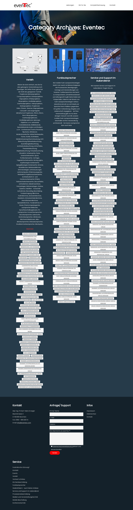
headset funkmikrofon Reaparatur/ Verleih (29, 283)
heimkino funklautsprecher (66, 237)
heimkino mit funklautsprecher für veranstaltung (66, 241)
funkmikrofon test (103, 182)
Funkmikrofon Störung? (21, 467)
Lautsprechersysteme (23, 300)
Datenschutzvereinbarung (62, 446)
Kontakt (90, 417)
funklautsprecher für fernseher (66, 200)
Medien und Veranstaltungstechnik (25, 497)
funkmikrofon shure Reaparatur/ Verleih (30, 276)
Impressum (91, 411)
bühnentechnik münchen (103, 114)
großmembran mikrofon (29, 279)
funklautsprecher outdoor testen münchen (66, 222)
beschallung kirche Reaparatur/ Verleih (103, 109)
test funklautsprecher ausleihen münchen (66, 286)
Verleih (30, 79)
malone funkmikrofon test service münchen (103, 218)
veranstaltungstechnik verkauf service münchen (103, 302)
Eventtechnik (23, 257)
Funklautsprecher (66, 77)
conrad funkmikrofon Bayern (103, 117)
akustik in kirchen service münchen (103, 96)
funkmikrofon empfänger (103, 156)
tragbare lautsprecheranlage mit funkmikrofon (103, 284)
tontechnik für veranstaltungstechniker (29, 358)
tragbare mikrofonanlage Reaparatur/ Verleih (30, 370)
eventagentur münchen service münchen (103, 132)
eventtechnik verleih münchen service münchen (103, 139)
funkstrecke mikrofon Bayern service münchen (103, 186)
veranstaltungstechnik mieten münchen (30, 384)
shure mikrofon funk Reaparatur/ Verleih (103, 265)
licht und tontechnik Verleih (103, 208)
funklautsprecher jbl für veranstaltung (66, 208)
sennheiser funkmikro (29, 339)
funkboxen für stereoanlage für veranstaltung (66, 170)
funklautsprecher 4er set (66, 182)
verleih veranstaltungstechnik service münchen (103, 307)
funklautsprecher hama (66, 205)
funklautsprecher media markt (66, 216)
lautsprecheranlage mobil (30, 297)
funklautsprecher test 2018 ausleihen (66, 229)
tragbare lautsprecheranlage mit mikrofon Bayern (30, 365)
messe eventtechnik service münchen (103, 222)
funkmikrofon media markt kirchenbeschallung (30, 267)
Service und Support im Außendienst (103, 79)
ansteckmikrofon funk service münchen (103, 98)
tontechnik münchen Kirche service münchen (103, 277)
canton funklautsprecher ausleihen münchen (66, 149)
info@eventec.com (24, 423)
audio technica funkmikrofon (103, 101)
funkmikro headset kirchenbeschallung (103, 151)
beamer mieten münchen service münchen (103, 104)
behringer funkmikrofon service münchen (103, 106)
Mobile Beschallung (20, 500)
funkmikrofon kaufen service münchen (103, 169)
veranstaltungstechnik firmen (30, 381)
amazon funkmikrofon (29, 234)
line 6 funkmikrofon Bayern (30, 310)
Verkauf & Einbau (19, 479)
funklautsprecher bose (66, 192)
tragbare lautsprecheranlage (30, 361)
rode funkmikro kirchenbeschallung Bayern (30, 330)
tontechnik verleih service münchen (103, 280)
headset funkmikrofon (103, 190)
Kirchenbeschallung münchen (103, 193)
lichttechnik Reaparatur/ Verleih (30, 308)
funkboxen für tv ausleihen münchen (66, 174)
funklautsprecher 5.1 (66, 185)
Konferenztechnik (30, 292)
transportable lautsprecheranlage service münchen (103, 294)
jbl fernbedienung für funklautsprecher (66, 247)
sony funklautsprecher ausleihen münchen (66, 277)
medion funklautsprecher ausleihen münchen (66, 262)
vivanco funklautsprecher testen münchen (66, 298)
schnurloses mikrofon (30, 336)
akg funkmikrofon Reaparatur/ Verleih (103, 93)
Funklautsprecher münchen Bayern (103, 148)
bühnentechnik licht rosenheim (30, 247)
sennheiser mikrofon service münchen (103, 257)
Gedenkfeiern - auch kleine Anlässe (25, 488)
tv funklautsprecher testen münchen (66, 291)
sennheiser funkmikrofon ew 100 (30, 342)
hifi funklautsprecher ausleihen (66, 245)
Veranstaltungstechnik (30, 379)
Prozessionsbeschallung (21, 494)
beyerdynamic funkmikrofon (30, 244)
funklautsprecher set (66, 226)
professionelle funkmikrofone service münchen (103, 241)
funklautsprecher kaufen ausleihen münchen (66, 212)
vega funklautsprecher (66, 294)
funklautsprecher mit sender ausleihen (66, 218)
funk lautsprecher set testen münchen (66, 164)
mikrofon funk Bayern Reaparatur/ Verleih (103, 226)
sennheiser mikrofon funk (30, 347)
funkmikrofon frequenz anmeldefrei (30, 263)
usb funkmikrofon (29, 376)
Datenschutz (91, 414)
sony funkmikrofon (30, 353)
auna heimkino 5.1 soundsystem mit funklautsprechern (66, 139)
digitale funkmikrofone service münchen (103, 125)
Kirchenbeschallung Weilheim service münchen (103, 197)
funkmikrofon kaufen (103, 167)
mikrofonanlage (30, 316)
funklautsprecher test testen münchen (66, 232)
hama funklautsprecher (66, 234)
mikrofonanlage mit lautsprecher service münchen (103, 231)
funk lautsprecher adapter (66, 161)
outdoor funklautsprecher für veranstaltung (66, 269)
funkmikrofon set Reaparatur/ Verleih (29, 273)
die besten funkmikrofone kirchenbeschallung (103, 121)
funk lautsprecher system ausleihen (66, 166)
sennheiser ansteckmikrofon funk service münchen (103, 248)
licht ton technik (37, 300)
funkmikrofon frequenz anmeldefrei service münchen (103, 163)
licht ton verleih (30, 302)
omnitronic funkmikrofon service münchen (103, 236)
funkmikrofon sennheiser (29, 270)
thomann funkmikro (23, 355)
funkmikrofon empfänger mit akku (30, 260)
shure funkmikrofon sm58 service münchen (103, 261)
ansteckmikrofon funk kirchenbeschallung (30, 238)
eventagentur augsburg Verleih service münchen (103, 129)
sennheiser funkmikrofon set (30, 345)
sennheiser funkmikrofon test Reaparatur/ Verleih (103, 253)
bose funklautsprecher (66, 145)
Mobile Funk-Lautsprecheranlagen (66, 265)
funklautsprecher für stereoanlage (66, 203)
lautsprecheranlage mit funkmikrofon (29, 294)
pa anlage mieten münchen (30, 323)
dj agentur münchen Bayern (29, 249)
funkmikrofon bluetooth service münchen (103, 154)
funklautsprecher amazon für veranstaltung (66, 189)
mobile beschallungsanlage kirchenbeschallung (29, 320)
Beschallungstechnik (29, 241)
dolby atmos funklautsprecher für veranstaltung (66, 154)
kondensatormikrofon (30, 289)
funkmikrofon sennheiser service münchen (103, 179)
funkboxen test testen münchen (66, 177)
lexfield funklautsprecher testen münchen (66, 257)
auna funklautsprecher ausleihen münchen (66, 134)
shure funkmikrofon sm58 (30, 350)
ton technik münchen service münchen (103, 270)
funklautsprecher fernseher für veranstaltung (66, 196)
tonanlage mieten (37, 355)
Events (15, 473)
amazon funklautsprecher (66, 130)
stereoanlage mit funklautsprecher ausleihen (66, 282)
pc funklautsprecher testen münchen (66, 273)
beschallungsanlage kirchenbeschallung (103, 112)
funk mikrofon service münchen (103, 145)
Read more (29, 229)
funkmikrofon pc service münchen (103, 172)
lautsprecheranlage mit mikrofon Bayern (103, 203)
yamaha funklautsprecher (66, 301)
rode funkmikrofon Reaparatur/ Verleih (30, 334)
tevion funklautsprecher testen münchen (66, 288)
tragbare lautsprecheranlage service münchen (103, 289)
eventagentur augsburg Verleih (29, 255)
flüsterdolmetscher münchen (103, 143)
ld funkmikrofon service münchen (103, 206)
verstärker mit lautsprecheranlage (30, 387)
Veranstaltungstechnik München (103, 298)
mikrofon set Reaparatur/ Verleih (30, 313)
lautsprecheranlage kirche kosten (103, 200)
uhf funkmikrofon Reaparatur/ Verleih (29, 373)
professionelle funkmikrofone (30, 326)
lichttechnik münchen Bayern (30, 305)
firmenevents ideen (34, 257)
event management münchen (29, 252)
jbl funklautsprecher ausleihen (66, 250)
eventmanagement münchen (103, 135)
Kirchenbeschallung (30, 286)
